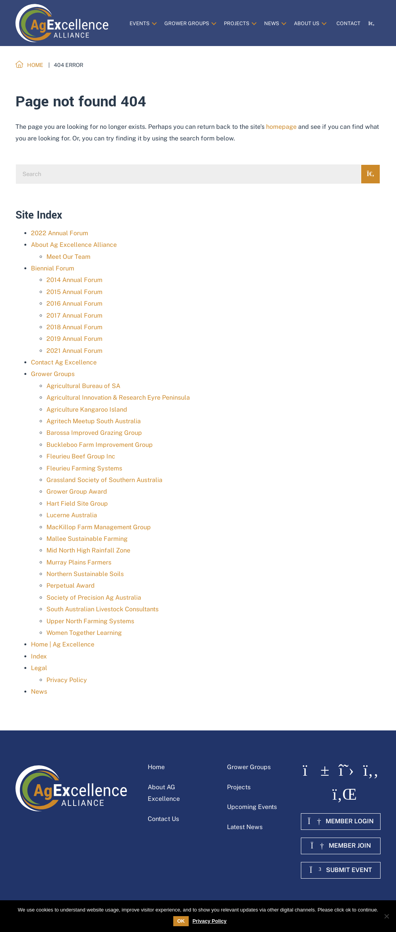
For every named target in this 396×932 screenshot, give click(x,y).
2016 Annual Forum (74, 303)
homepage (281, 126)
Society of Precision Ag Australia (93, 597)
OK (181, 921)
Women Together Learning (84, 632)
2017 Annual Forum (74, 315)
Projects (239, 787)
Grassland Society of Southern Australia (104, 480)
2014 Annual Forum (74, 280)
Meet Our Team (68, 256)
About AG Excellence (164, 792)
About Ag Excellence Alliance (74, 244)
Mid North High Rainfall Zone (88, 550)
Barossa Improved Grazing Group (94, 432)
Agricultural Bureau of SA (83, 386)
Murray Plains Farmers (78, 562)
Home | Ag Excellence (62, 644)
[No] (386, 916)
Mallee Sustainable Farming (87, 538)
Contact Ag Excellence (64, 362)
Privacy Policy (66, 680)
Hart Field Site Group (77, 503)
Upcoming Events (252, 807)
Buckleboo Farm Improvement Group (99, 444)
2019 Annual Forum (74, 338)
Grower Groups (53, 374)
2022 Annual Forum (59, 233)
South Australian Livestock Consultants (102, 609)
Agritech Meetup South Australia (93, 421)
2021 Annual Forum (74, 350)
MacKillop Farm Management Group (98, 527)
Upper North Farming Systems (90, 621)
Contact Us (163, 819)
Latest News (245, 827)
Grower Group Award (76, 491)
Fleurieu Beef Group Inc (80, 456)
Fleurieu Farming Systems (84, 468)
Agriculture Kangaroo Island (86, 409)
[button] (154, 23)
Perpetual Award (70, 585)
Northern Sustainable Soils (85, 574)
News (39, 691)
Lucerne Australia (71, 515)
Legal (39, 668)
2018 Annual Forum (74, 327)
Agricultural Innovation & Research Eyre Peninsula (118, 397)
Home (156, 767)
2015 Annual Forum (74, 292)
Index (39, 656)
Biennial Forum (52, 268)
